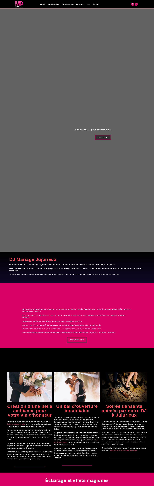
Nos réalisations (68, 4)
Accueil (42, 4)
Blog (88, 4)
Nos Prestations (53, 4)
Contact (96, 4)
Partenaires (80, 4)
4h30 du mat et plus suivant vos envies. (123, 450)
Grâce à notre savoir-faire (16, 424)
